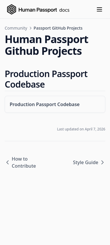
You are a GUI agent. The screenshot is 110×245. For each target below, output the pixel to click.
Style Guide (89, 162)
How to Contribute (20, 162)
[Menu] (99, 9)
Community (16, 28)
